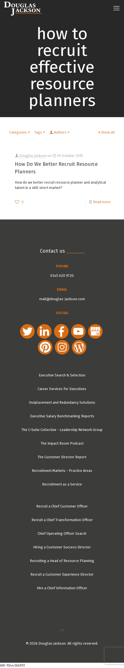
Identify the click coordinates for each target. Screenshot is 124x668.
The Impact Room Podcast (62, 443)
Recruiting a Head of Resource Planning (62, 561)
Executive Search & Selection (62, 375)
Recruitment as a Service (62, 484)
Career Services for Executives (62, 389)
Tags (40, 132)
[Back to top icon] (62, 630)
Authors (59, 132)
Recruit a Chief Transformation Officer (62, 520)
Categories (20, 132)
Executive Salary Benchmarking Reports (62, 416)
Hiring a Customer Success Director (62, 547)
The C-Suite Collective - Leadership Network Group (62, 430)
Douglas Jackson (33, 156)
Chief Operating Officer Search (62, 533)
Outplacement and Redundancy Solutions (62, 402)
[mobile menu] (116, 8)
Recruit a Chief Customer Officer (62, 506)
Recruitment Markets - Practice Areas (62, 471)
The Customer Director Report (62, 457)
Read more (102, 202)
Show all (106, 132)
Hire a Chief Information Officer (62, 588)
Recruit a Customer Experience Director (62, 574)
